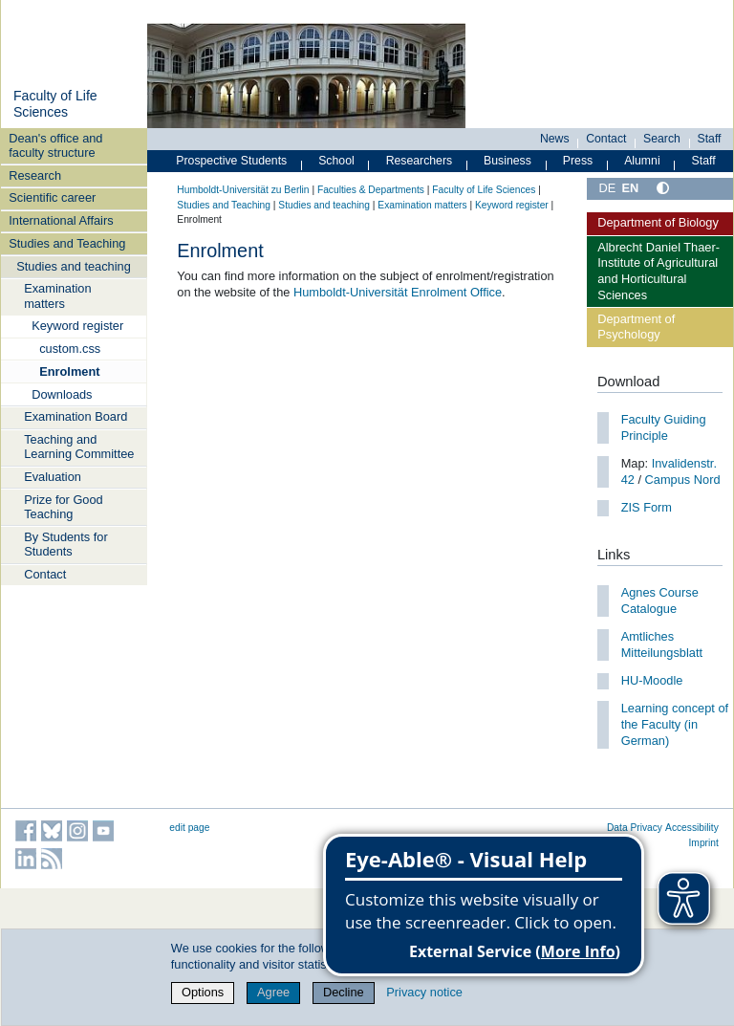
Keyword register (77, 325)
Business (507, 160)
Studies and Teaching (67, 243)
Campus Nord (683, 479)
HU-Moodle (652, 680)
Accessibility (692, 827)
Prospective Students (231, 160)
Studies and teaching (73, 266)
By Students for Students (66, 544)
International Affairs (61, 220)
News (555, 138)
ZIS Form (646, 507)
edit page (189, 827)
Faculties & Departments (370, 190)
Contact (45, 574)
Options (203, 992)
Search (661, 138)
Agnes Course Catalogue (660, 600)
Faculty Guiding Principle (663, 427)
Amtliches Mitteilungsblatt (661, 644)
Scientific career (52, 197)
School (336, 160)
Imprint (704, 843)
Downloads (62, 394)
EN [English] (629, 188)
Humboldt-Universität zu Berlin (243, 190)
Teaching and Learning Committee (79, 446)
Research (35, 175)
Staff (710, 138)
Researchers (419, 160)
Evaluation (52, 476)
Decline (343, 992)
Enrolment (69, 371)
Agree (273, 992)
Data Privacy (634, 827)
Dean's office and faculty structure (55, 145)
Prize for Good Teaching (63, 506)
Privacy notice (424, 992)
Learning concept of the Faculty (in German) (674, 724)
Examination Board (75, 416)
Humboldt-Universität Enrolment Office (397, 292)
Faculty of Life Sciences (55, 104)
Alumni (642, 160)
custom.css (69, 348)
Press (578, 160)
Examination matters (57, 295)
